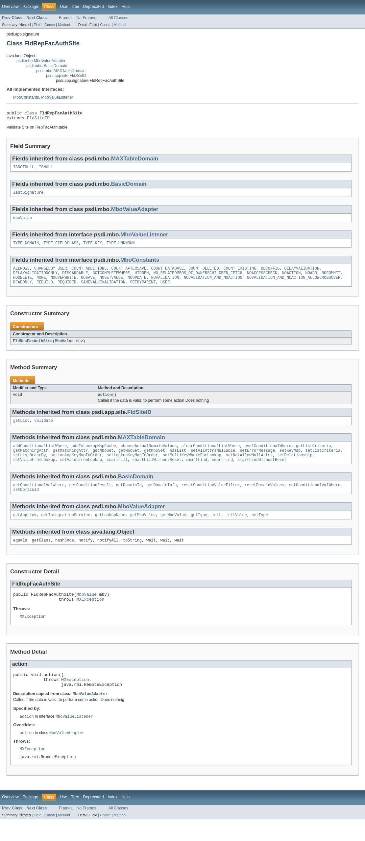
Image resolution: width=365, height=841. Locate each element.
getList (21, 429)
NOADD (311, 278)
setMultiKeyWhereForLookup (192, 466)
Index (112, 6)
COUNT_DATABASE (167, 273)
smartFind (196, 471)
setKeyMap (290, 460)
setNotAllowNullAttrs (249, 466)
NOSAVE (88, 284)
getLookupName (110, 528)
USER (165, 289)
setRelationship (294, 466)
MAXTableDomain (134, 160)
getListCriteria (313, 455)
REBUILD (44, 289)
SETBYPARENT (143, 289)
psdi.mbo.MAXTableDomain (60, 70)
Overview (10, 6)
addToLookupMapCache (94, 455)
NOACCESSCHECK (262, 278)
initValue (236, 528)
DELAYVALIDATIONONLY (35, 278)
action (105, 402)
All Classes (118, 17)
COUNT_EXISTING (240, 273)
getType (199, 528)
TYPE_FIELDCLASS (61, 247)
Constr (49, 25)
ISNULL (46, 169)
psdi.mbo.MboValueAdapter (40, 61)
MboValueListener (57, 97)
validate (43, 429)
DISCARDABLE (75, 278)
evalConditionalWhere (268, 455)
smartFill (117, 471)
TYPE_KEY (92, 247)
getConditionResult (90, 497)
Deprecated (93, 6)
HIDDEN (142, 278)
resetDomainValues (264, 497)
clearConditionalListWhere (211, 455)
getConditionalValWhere (38, 497)
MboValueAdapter (134, 212)
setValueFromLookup (34, 471)
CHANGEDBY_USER (50, 273)
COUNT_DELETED (203, 273)
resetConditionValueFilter (211, 497)
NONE (41, 284)
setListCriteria (322, 460)
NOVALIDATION (165, 284)
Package (30, 6)
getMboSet (103, 460)
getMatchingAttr (30, 460)
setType (260, 528)
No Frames (86, 17)
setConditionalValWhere (314, 497)
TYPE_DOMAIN (26, 247)
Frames (65, 17)
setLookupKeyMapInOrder (76, 466)
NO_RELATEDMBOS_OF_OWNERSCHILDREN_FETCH (197, 278)
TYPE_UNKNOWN (120, 247)
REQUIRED (67, 289)
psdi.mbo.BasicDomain (46, 65)
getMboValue (143, 528)
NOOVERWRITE (63, 284)
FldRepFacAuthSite (33, 348)
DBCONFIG (270, 273)
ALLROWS (21, 273)
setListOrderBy (29, 466)
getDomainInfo (161, 497)
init (216, 528)
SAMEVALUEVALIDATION (103, 289)
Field (37, 25)
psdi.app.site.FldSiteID (66, 75)
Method (64, 25)
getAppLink (24, 528)
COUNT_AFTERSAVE (129, 273)
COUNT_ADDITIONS (89, 273)
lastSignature (28, 195)
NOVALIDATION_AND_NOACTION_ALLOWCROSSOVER (293, 284)
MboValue (64, 348)
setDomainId (26, 502)
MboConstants (26, 97)
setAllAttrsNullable (213, 460)
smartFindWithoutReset (261, 471)
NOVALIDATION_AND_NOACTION (213, 284)
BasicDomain (129, 186)
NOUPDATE (137, 284)
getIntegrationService (65, 528)
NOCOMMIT (331, 278)
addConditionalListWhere (40, 455)
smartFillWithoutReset (156, 471)
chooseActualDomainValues (149, 455)
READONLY (22, 289)
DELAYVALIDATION (301, 273)
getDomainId (129, 497)
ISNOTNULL (23, 169)
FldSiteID (38, 120)
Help (125, 6)
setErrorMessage (257, 460)
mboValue (22, 221)
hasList (178, 460)
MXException (90, 615)
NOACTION (291, 278)
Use (63, 6)
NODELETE (22, 284)
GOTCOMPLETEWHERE (111, 278)
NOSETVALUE (111, 284)
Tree (75, 6)
